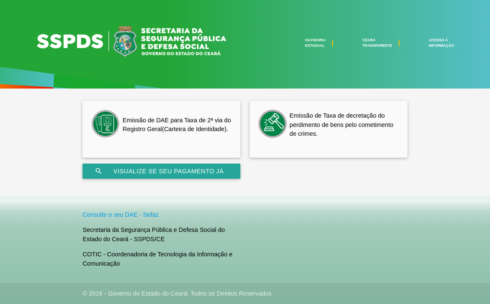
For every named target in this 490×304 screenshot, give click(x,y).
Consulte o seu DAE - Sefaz (121, 214)
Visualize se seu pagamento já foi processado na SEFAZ (159, 171)
